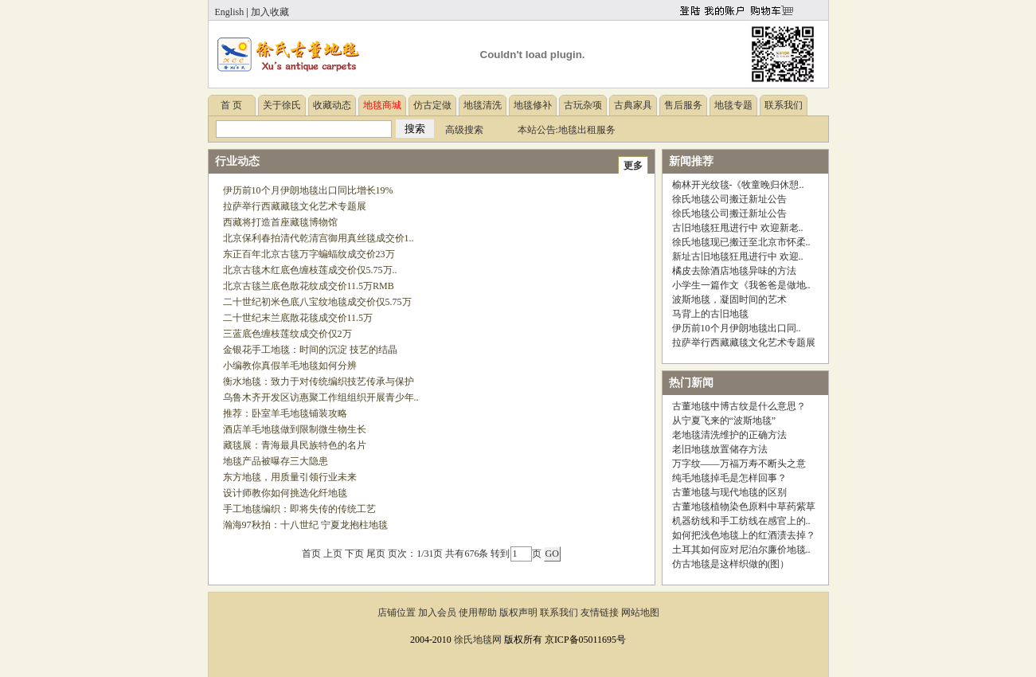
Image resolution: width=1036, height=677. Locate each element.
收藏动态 (332, 105)
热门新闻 (691, 383)
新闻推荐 (691, 161)
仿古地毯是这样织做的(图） (731, 563)
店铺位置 (396, 612)
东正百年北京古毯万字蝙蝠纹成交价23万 (309, 254)
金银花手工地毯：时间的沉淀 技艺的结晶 (310, 349)
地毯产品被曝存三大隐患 (275, 461)
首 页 (231, 105)
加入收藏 (270, 12)
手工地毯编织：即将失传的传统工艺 (299, 509)
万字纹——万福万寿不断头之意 (739, 463)
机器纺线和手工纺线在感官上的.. (741, 520)
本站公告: (538, 129)
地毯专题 (733, 105)
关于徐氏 (282, 105)
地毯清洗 (482, 105)
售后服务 (683, 105)
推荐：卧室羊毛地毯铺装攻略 (285, 413)
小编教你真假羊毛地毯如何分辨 (290, 365)
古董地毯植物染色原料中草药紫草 (743, 506)
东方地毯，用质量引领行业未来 (290, 477)
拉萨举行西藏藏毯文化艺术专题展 (294, 206)
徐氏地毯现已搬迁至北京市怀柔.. (741, 242)
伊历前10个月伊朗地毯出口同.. (736, 328)
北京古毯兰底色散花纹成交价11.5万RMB (308, 286)
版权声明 (518, 612)
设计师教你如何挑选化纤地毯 (285, 493)
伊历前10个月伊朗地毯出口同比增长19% (308, 190)
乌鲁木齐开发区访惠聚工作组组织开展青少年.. (321, 397)
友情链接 (600, 612)
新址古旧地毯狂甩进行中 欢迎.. (737, 256)
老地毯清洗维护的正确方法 (729, 434)
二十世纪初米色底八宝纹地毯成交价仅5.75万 (317, 301)
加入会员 (437, 612)
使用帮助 (478, 612)
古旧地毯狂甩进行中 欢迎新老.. (737, 227)
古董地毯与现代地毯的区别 (729, 492)
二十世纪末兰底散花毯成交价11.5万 (298, 317)
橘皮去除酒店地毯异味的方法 (734, 270)
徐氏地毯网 (478, 639)
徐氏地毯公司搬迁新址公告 (729, 199)
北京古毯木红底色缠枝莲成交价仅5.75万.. (310, 270)
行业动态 (237, 161)
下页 (354, 553)
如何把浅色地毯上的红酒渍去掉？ (743, 535)
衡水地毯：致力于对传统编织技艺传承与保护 (318, 381)
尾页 (375, 553)
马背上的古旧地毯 (710, 313)
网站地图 (640, 612)
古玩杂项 (583, 105)
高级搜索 (464, 129)
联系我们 (783, 105)
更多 (633, 165)
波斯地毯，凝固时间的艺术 (729, 299)
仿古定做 (432, 105)
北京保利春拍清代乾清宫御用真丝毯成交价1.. (318, 238)
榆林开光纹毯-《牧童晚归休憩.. (738, 184)
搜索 (415, 129)
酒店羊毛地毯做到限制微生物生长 (294, 429)
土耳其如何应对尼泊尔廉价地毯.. (741, 549)
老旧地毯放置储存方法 (720, 449)
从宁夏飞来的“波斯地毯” (724, 420)
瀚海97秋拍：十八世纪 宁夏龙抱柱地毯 (305, 524)
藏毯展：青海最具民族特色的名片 (294, 445)
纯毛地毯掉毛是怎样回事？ (729, 477)
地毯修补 (533, 105)
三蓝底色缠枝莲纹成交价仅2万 (287, 333)
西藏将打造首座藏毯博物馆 (280, 222)
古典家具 (633, 105)
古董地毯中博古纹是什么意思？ (739, 406)
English (229, 12)
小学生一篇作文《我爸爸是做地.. (741, 285)
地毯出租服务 (587, 129)
